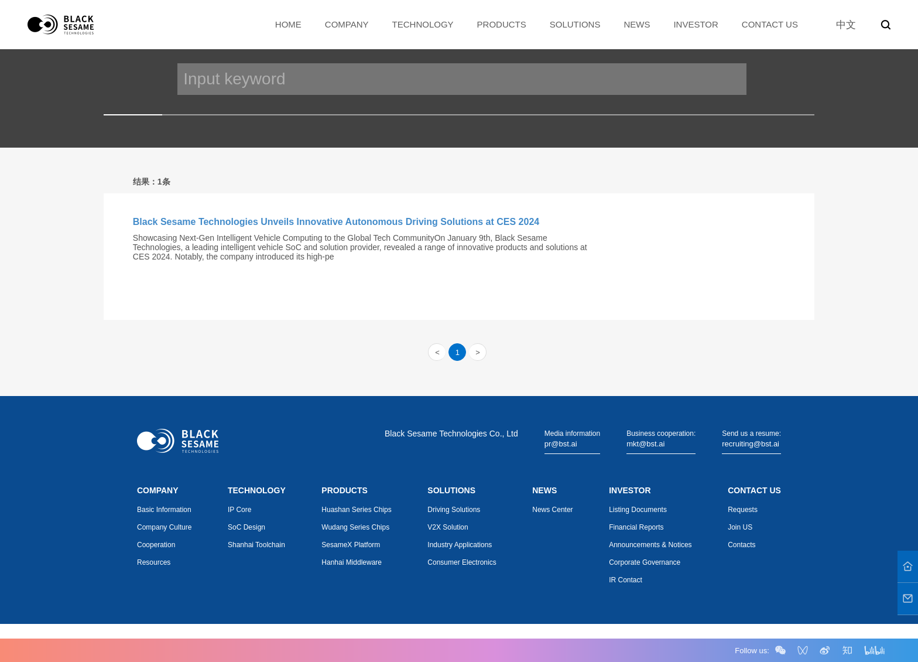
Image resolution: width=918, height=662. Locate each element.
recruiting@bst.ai (750, 443)
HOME (288, 24)
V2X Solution (447, 527)
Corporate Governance (644, 562)
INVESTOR (695, 24)
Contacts (741, 545)
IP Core (239, 510)
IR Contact (625, 580)
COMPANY (347, 24)
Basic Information (164, 510)
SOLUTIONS (575, 24)
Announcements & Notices (650, 545)
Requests (743, 510)
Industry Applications (459, 545)
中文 (846, 24)
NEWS (637, 24)
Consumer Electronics (461, 562)
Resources (153, 562)
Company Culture (164, 527)
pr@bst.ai (560, 443)
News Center (552, 510)
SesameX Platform (350, 545)
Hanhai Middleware (351, 562)
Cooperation (156, 545)
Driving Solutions (453, 510)
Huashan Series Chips (356, 510)
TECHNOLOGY (423, 24)
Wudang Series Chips (355, 527)
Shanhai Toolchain (256, 545)
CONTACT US (770, 24)
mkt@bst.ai (645, 443)
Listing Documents (638, 510)
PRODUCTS (501, 24)
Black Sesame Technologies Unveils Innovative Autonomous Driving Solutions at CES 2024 (336, 222)
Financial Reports (636, 527)
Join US (740, 527)
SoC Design (246, 527)
